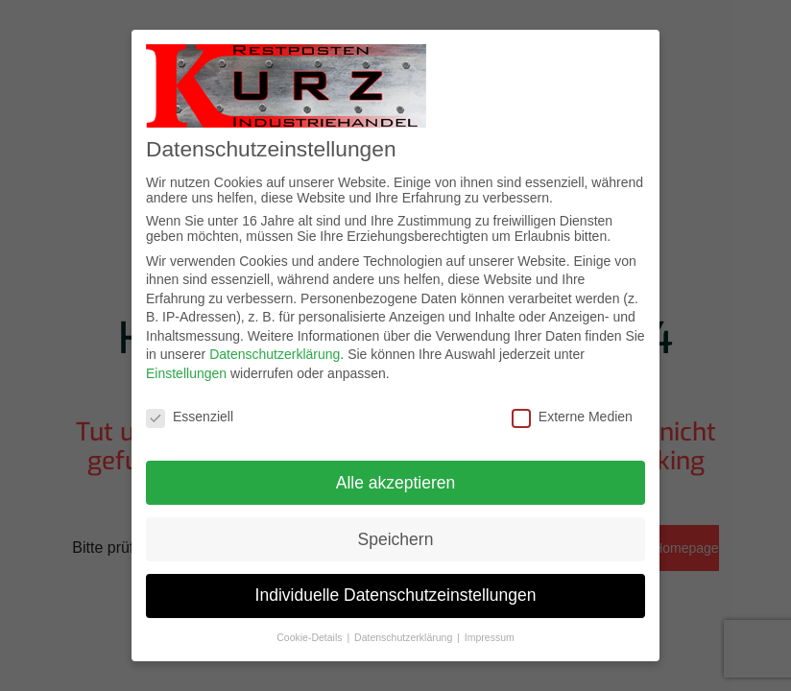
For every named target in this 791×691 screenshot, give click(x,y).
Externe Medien (572, 416)
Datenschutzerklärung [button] (404, 637)
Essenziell (189, 416)
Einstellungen (186, 373)
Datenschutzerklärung (274, 354)
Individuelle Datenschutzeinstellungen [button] (396, 595)
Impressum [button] (490, 637)
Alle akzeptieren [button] (396, 482)
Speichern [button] (396, 539)
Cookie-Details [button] (310, 637)
